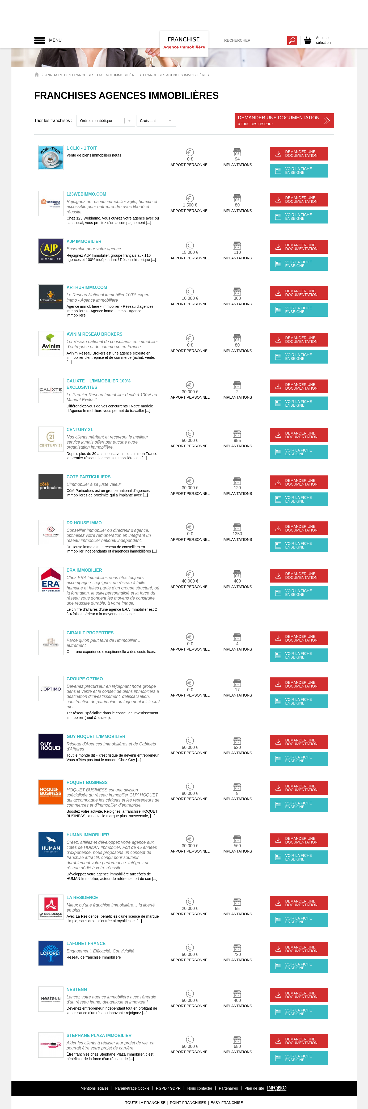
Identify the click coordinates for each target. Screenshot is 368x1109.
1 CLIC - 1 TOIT (82, 148)
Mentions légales (94, 1088)
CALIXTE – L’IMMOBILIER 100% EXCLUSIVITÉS (99, 384)
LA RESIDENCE (82, 897)
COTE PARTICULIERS (89, 477)
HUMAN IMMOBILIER (88, 835)
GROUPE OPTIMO (85, 679)
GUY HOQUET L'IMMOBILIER (96, 736)
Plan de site (254, 1088)
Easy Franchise (226, 1102)
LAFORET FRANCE (86, 943)
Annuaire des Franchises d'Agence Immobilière (91, 75)
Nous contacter (199, 1088)
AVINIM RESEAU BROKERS (94, 334)
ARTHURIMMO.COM (87, 287)
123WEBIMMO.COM (86, 194)
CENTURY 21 (80, 429)
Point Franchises (188, 1102)
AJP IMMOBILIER (84, 241)
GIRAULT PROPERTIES (90, 633)
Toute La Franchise (145, 1102)
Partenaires (228, 1088)
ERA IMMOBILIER (84, 570)
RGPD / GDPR (168, 1088)
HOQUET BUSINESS (87, 782)
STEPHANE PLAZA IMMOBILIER (99, 1035)
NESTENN (77, 989)
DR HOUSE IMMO (84, 523)
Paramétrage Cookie (132, 1088)
